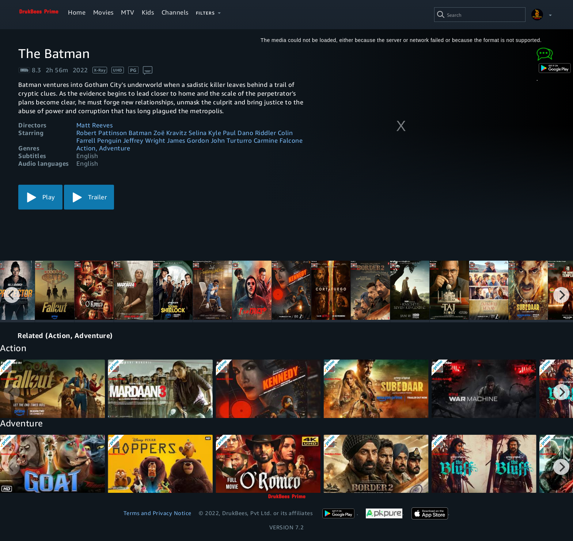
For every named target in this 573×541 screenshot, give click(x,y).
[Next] (561, 295)
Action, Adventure (103, 148)
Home (77, 12)
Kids (148, 12)
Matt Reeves (94, 125)
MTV (127, 12)
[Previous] (12, 295)
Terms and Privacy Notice (157, 513)
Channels (175, 12)
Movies (103, 12)
